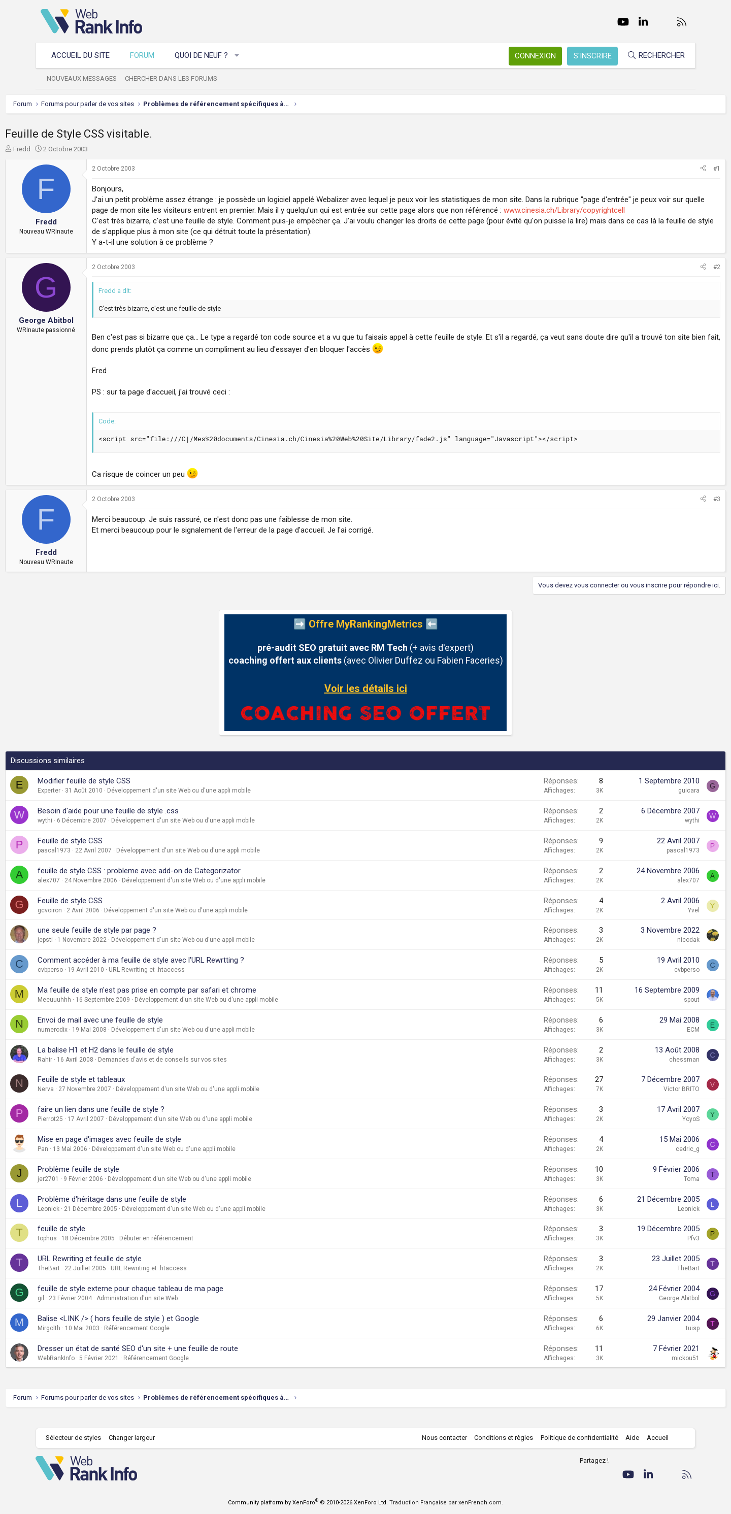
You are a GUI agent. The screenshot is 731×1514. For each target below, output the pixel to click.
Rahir (80, 1070)
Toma (656, 1189)
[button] (242, 55)
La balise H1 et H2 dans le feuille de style (141, 1060)
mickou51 (650, 1368)
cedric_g (652, 1159)
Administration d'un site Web (172, 1308)
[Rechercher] (651, 55)
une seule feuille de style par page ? (132, 940)
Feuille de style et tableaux (116, 1090)
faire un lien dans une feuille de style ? (136, 1120)
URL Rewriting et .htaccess (182, 980)
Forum (147, 55)
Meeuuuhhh (90, 1010)
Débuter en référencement (192, 1249)
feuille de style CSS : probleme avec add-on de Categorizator (174, 881)
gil (76, 1308)
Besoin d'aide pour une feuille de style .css (143, 821)
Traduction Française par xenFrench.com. (446, 1502)
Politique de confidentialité (574, 1438)
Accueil (652, 1438)
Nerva (81, 1099)
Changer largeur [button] (137, 1438)
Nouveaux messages (87, 78)
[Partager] (667, 169)
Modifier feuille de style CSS (119, 791)
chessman (649, 1070)
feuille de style (97, 1239)
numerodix (88, 1040)
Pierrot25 (85, 1129)
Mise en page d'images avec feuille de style (145, 1150)
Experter (84, 801)
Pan (78, 1159)
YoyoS (655, 1129)
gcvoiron (85, 921)
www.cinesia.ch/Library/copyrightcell (188, 220)
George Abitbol (643, 1308)
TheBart (84, 1278)
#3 (681, 509)
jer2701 (83, 1189)
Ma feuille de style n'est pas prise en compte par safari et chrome (182, 1000)
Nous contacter (439, 1438)
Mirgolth (84, 1338)
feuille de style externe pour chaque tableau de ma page (166, 1299)
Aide (627, 1438)
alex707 (84, 891)
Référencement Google (172, 1338)
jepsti (80, 950)
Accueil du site (85, 55)
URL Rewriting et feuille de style (125, 1269)
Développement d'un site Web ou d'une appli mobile (214, 801)
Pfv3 (658, 1249)
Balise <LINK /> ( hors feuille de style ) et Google (154, 1329)
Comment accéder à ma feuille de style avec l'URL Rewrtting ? (176, 970)
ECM (657, 1040)
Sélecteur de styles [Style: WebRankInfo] (78, 1438)
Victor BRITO (646, 1099)
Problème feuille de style (114, 1179)
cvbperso (85, 980)
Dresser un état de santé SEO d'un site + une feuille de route (173, 1359)
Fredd (57, 149)
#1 (681, 168)
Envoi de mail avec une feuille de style (135, 1030)
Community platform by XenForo (308, 1502)
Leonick (84, 1219)
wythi (80, 831)
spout (656, 1010)
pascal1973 (89, 861)
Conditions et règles (498, 1438)
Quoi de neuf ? (206, 55)
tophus (82, 1249)
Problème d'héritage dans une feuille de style (147, 1209)
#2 (681, 277)
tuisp (657, 1338)
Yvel (658, 921)
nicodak (653, 950)
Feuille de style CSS (105, 851)
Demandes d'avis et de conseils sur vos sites (198, 1070)
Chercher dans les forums (176, 78)
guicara (653, 801)
